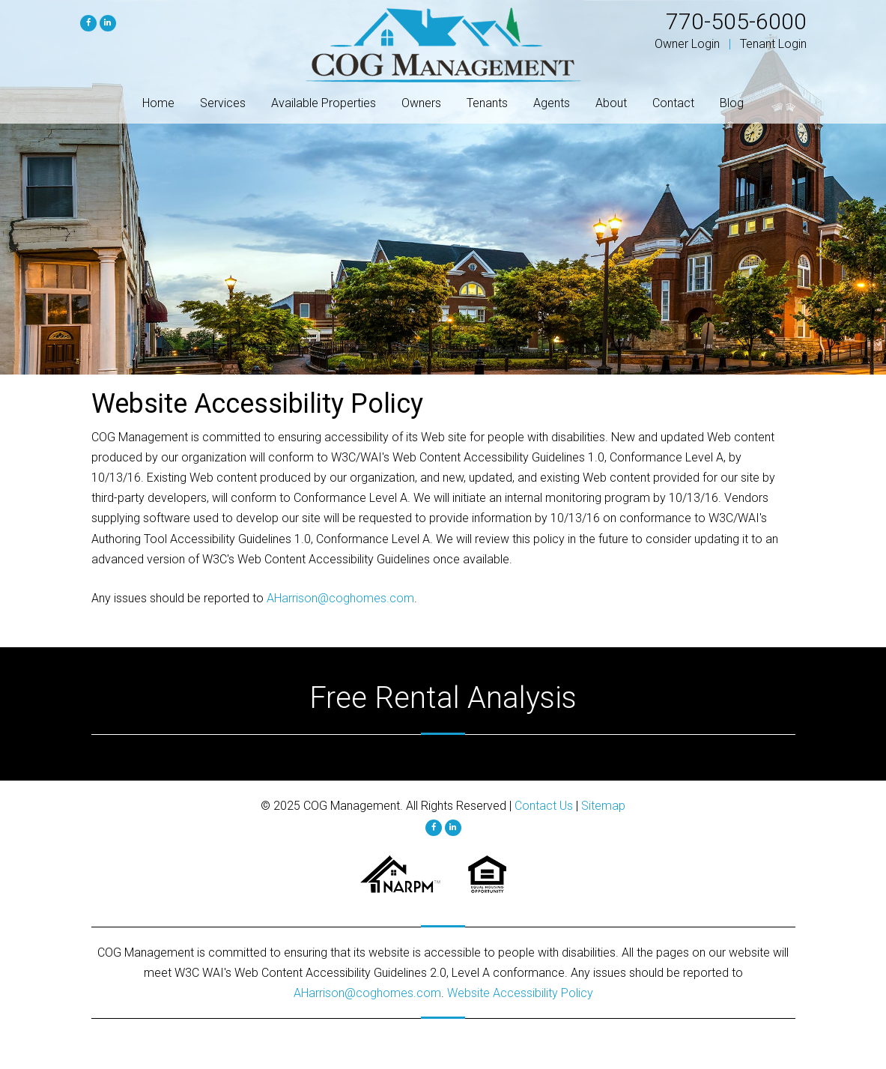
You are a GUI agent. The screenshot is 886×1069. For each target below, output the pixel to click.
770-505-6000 (736, 21)
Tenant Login (773, 44)
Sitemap (603, 806)
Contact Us (544, 806)
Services (223, 103)
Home (158, 103)
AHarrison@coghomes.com (340, 598)
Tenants (487, 103)
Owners (421, 103)
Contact (673, 103)
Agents (551, 103)
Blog (732, 103)
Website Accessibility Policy (520, 993)
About (611, 103)
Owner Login (687, 44)
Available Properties (323, 103)
